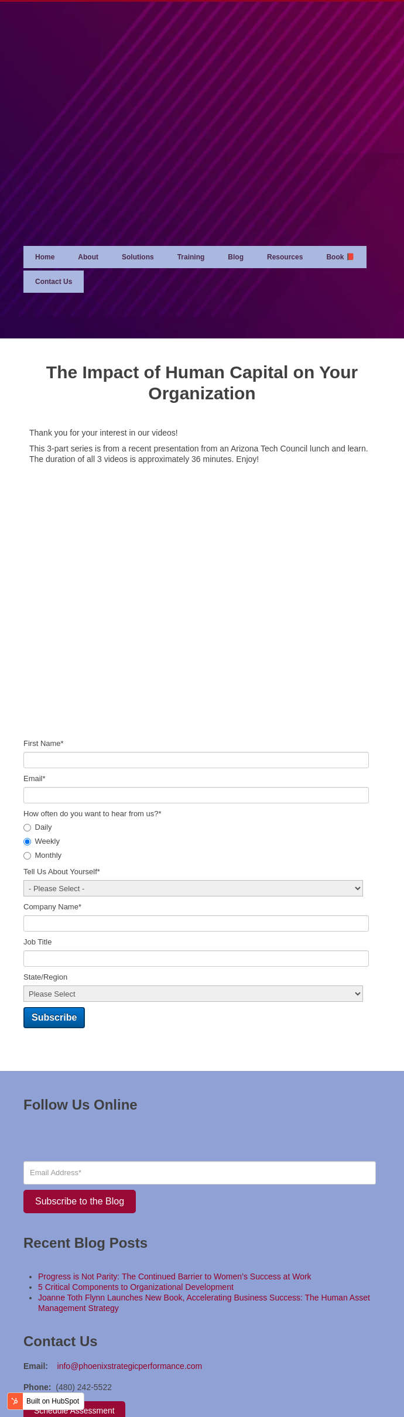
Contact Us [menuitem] (53, 218)
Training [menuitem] (191, 193)
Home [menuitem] (44, 193)
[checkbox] (202, 778)
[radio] (202, 763)
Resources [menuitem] (285, 193)
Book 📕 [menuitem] (340, 193)
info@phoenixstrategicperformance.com (130, 1302)
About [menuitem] (88, 193)
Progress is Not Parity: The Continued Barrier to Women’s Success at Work (174, 1212)
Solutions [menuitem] (138, 193)
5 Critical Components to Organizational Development (136, 1223)
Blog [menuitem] (236, 193)
